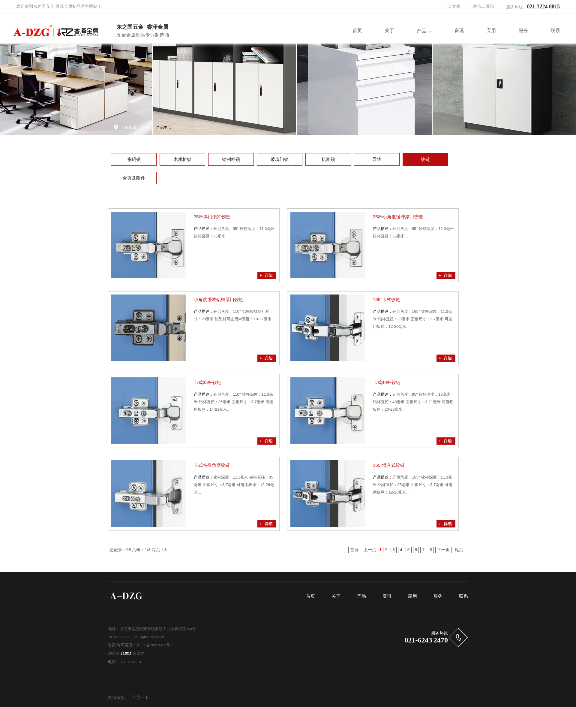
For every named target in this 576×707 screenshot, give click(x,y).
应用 (412, 596)
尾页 (459, 549)
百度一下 (140, 697)
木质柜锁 (182, 159)
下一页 (443, 549)
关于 (336, 596)
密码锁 (134, 159)
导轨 (376, 159)
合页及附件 (134, 177)
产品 (361, 596)
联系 (463, 596)
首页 (145, 127)
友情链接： (118, 697)
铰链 (425, 159)
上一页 (370, 549)
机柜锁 (328, 159)
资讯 (387, 596)
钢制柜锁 (231, 159)
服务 (438, 596)
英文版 (454, 6)
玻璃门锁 (280, 159)
